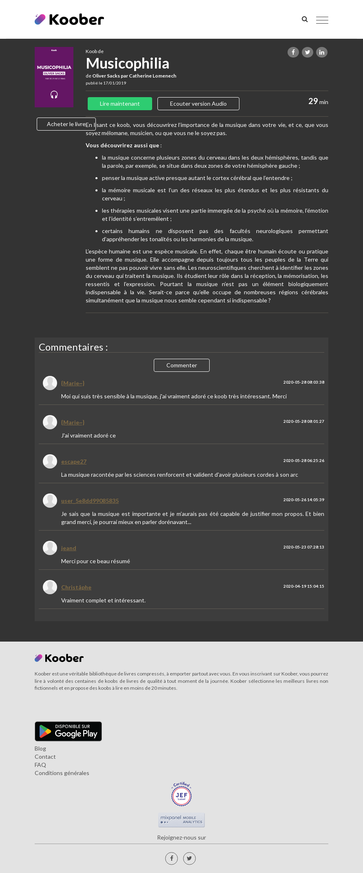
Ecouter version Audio (198, 103)
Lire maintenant (120, 103)
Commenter (181, 365)
